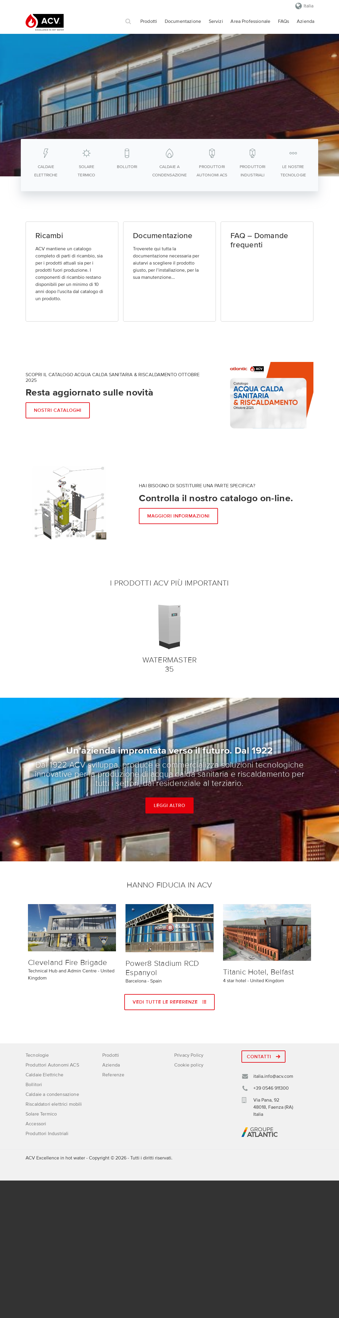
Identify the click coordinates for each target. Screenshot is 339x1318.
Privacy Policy (188, 1055)
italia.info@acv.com (273, 1076)
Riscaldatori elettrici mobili (54, 1104)
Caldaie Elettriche (44, 1075)
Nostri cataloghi (57, 410)
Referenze (113, 1075)
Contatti (263, 1057)
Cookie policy (188, 1065)
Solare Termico (41, 1114)
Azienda (305, 21)
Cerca (128, 21)
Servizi (216, 21)
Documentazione (183, 21)
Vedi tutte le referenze (170, 1002)
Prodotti (148, 21)
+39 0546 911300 (271, 1088)
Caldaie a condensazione (52, 1094)
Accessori (36, 1124)
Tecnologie (37, 1055)
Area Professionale (250, 21)
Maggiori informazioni (178, 516)
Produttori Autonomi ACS (52, 1065)
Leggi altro (169, 805)
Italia (308, 6)
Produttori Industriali (47, 1134)
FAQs (283, 21)
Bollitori (34, 1085)
